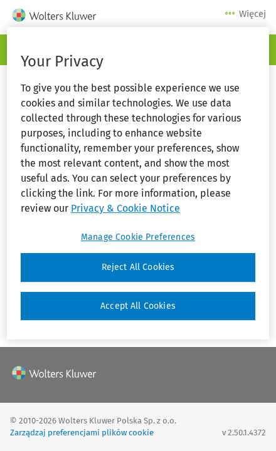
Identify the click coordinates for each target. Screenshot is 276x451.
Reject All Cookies (138, 267)
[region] (138, 183)
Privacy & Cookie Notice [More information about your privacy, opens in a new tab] (125, 208)
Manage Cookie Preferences (138, 237)
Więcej (246, 13)
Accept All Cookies (138, 306)
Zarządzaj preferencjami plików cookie (82, 432)
